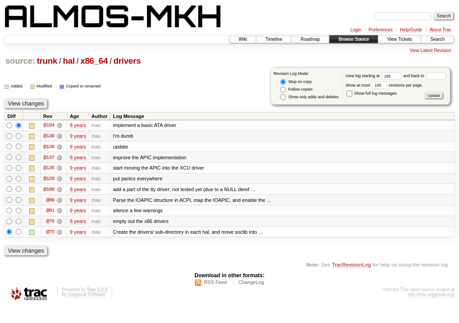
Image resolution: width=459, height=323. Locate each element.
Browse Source (353, 39)
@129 (48, 179)
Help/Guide (411, 29)
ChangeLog (251, 283)
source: (20, 60)
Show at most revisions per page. (384, 85)
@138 (48, 146)
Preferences (380, 29)
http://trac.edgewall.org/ (431, 295)
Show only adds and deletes (309, 97)
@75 (50, 232)
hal (68, 60)
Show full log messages (371, 93)
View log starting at (374, 76)
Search (437, 39)
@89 (50, 200)
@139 (48, 136)
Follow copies (296, 89)
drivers (127, 60)
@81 (50, 211)
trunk (47, 60)
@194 (48, 125)
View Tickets (399, 39)
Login (356, 29)
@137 (48, 157)
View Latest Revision (430, 50)
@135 (48, 168)
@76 (50, 222)
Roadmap (310, 39)
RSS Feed (215, 283)
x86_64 (94, 60)
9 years (78, 125)
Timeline (273, 39)
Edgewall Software (86, 295)
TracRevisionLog (351, 265)
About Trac (440, 29)
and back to (424, 76)
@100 (48, 189)
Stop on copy (296, 82)
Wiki (242, 39)
